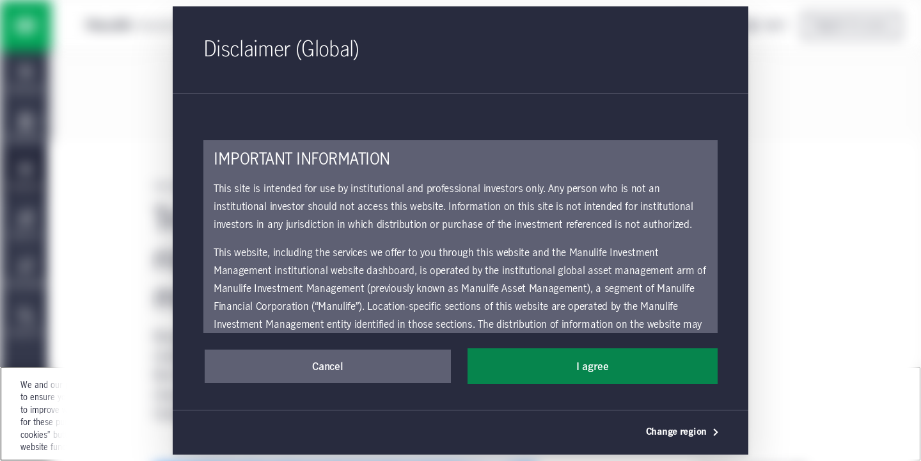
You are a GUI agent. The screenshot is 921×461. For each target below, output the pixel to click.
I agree (592, 367)
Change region (683, 432)
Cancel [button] (327, 367)
